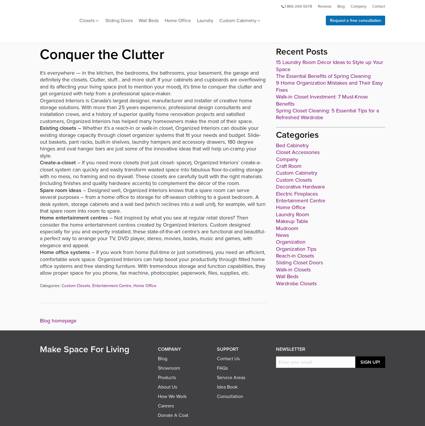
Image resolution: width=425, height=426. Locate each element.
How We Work (172, 396)
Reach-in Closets (295, 256)
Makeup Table (292, 221)
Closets (89, 21)
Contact (378, 7)
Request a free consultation (355, 20)
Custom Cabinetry (240, 21)
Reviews (324, 7)
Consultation (230, 396)
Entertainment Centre (111, 285)
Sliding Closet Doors (299, 262)
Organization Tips (296, 249)
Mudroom (287, 228)
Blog (341, 7)
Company (358, 7)
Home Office (178, 21)
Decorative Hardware (300, 186)
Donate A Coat (173, 415)
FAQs (222, 368)
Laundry (205, 21)
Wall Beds (149, 21)
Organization (290, 242)
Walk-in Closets (293, 269)
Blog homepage (58, 320)
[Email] (315, 362)
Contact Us (228, 359)
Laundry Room (292, 214)
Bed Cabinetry (292, 145)
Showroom (169, 368)
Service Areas (231, 378)
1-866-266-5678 (296, 7)
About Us (167, 387)
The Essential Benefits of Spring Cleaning (323, 76)
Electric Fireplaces (297, 194)
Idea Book (227, 387)
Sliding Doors (119, 21)
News (282, 235)
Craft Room (289, 166)
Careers (166, 406)
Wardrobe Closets (296, 283)
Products (167, 378)
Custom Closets (76, 285)
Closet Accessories (298, 152)
